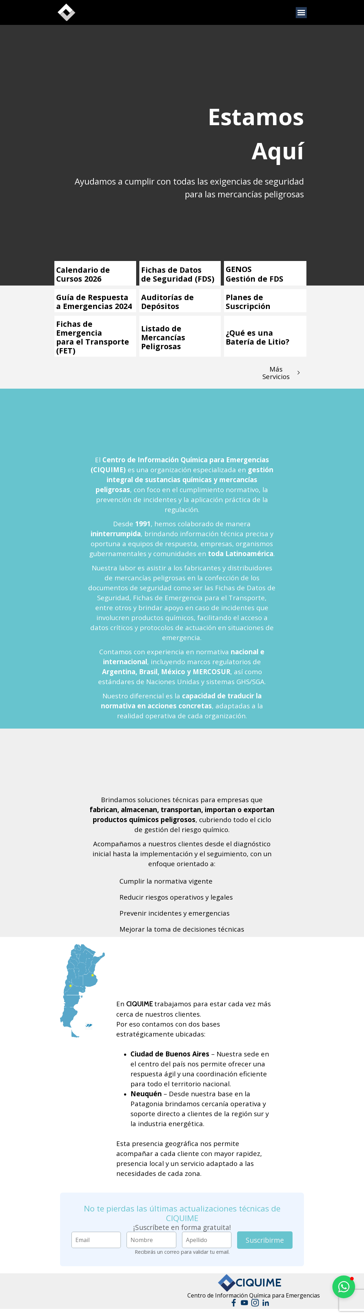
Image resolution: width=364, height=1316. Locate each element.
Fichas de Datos (171, 270)
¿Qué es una (249, 332)
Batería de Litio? (257, 341)
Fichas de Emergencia (79, 328)
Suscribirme (265, 1240)
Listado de (161, 328)
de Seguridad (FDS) (177, 278)
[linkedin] (265, 1302)
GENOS (239, 269)
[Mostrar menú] (301, 12)
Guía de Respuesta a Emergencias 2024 (94, 301)
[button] (343, 1286)
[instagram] (255, 1302)
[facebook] (233, 1302)
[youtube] (244, 1302)
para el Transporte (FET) (92, 346)
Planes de (244, 297)
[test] (281, 373)
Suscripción (248, 306)
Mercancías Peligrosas (163, 341)
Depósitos (160, 306)
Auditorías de (167, 297)
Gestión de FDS (254, 278)
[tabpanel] (253, 134)
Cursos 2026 (78, 278)
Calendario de (83, 270)
